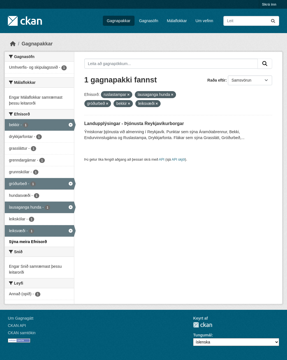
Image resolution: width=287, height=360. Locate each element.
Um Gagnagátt (20, 318)
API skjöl (178, 159)
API (162, 159)
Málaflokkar (177, 21)
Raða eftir (216, 80)
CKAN (202, 325)
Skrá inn (269, 4)
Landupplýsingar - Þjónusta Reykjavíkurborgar (134, 123)
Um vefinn (204, 21)
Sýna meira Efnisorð (28, 241)
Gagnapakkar (118, 21)
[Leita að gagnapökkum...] (251, 21)
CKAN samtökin (22, 333)
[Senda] (273, 21)
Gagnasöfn (148, 21)
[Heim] (13, 44)
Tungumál (202, 335)
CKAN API (17, 325)
